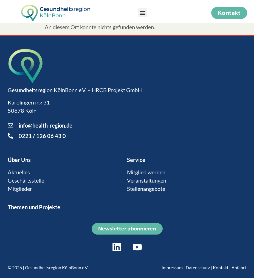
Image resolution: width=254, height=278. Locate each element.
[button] (142, 12)
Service (136, 159)
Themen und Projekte (34, 207)
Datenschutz (198, 267)
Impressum (172, 267)
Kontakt (220, 267)
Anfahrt (239, 267)
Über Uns (19, 159)
